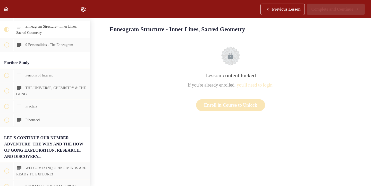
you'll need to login (255, 85)
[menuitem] (83, 9)
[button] (6, 9)
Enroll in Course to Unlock (230, 105)
